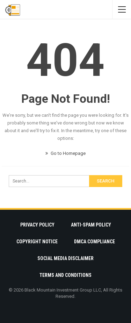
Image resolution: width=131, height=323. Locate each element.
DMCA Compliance (94, 241)
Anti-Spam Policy (91, 225)
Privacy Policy (37, 225)
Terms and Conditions (65, 275)
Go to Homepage (65, 153)
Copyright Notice (37, 241)
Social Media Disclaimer (65, 258)
